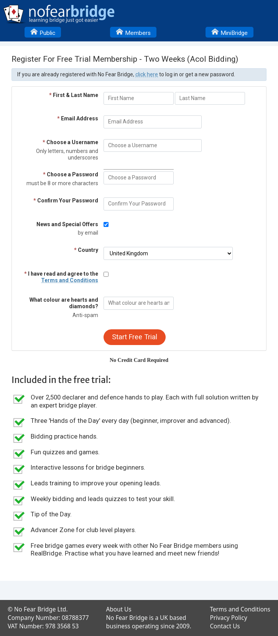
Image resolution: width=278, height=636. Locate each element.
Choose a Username (70, 142)
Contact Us (225, 626)
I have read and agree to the (61, 277)
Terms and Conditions (69, 280)
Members (133, 31)
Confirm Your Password (65, 200)
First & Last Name (73, 95)
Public (42, 31)
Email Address (77, 118)
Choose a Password (70, 174)
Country (86, 250)
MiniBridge (229, 31)
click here (146, 74)
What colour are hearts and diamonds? (64, 303)
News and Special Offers (67, 224)
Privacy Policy (228, 618)
